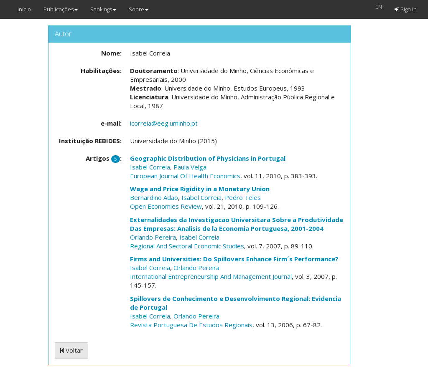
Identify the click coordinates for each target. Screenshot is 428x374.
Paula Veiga (189, 167)
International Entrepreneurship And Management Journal (211, 276)
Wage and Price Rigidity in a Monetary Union (200, 188)
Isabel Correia (150, 167)
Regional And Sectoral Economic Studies (187, 246)
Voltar (71, 350)
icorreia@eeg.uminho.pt (164, 123)
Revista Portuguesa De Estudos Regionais (191, 325)
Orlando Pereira (153, 237)
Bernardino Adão (154, 197)
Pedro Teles (243, 197)
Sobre (138, 9)
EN (378, 6)
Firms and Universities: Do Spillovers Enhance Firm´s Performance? (234, 259)
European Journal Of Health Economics (185, 176)
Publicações (60, 9)
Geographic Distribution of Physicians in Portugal (207, 158)
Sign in (406, 9)
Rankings (103, 9)
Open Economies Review (166, 206)
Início (24, 9)
